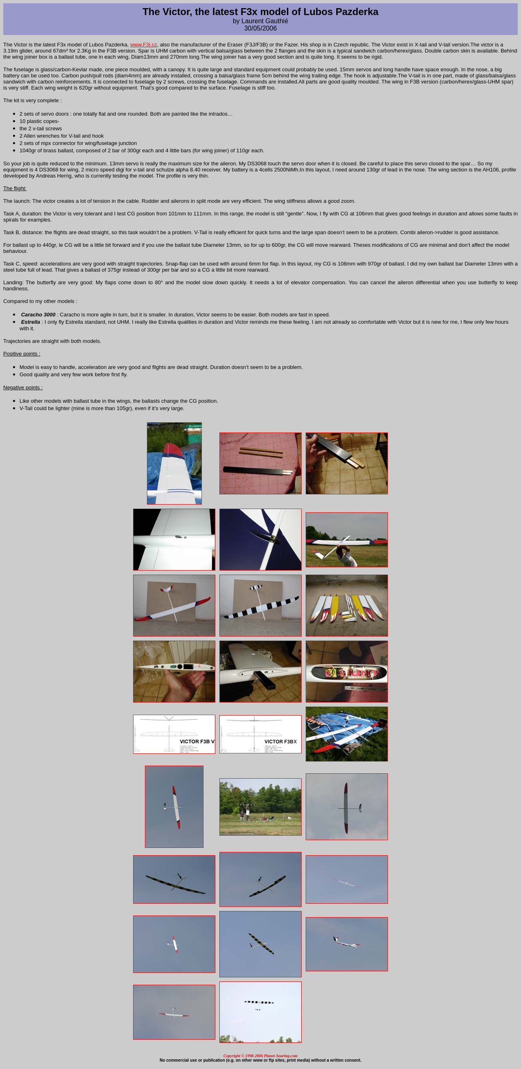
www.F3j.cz (143, 45)
